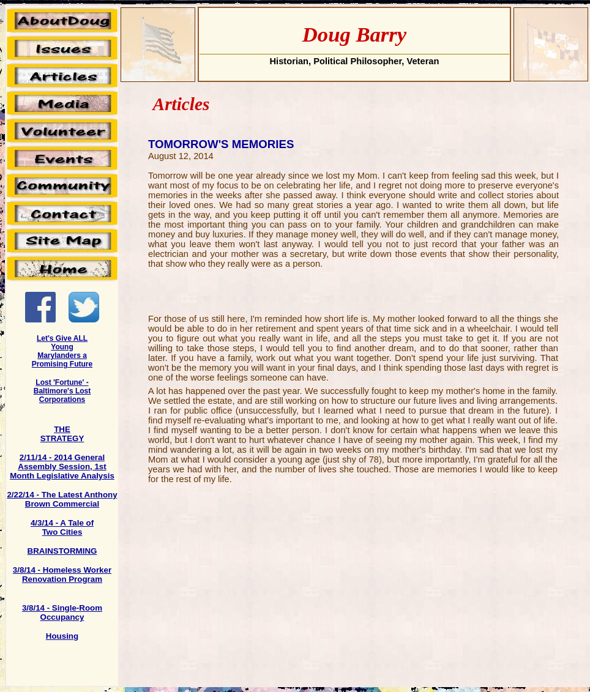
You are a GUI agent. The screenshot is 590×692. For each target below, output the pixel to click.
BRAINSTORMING (62, 551)
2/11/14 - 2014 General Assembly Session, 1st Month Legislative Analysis (62, 466)
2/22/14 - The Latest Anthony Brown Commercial (62, 499)
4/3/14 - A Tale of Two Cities (62, 527)
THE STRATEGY (62, 434)
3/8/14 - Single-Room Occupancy (62, 612)
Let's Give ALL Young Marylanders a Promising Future (62, 351)
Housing (62, 636)
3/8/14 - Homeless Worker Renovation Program (62, 574)
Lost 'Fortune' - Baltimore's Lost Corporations (62, 391)
